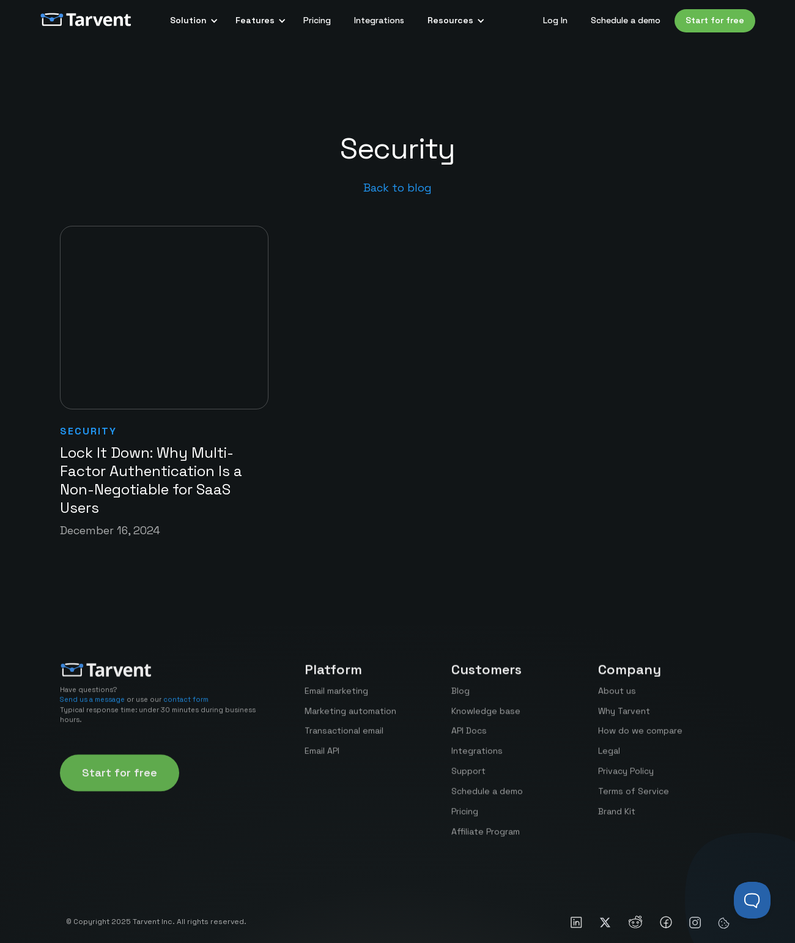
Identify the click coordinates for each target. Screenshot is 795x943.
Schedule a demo (625, 20)
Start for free (715, 20)
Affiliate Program (485, 839)
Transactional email (344, 739)
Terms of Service (633, 799)
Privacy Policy (626, 779)
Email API (322, 759)
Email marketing (336, 698)
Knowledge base (485, 719)
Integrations (379, 20)
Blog (460, 698)
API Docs (469, 739)
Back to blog (397, 188)
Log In (555, 20)
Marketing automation (350, 719)
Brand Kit (616, 819)
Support (468, 779)
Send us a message (92, 708)
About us (617, 698)
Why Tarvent (624, 719)
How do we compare (640, 739)
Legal (609, 759)
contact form (186, 708)
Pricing (317, 20)
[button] (191, 21)
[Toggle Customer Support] (752, 900)
